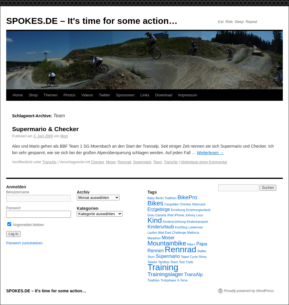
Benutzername (17, 192)
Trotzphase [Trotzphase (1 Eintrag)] (168, 280)
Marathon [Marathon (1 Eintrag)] (154, 238)
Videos (87, 95)
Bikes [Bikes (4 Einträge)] (155, 203)
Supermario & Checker (45, 129)
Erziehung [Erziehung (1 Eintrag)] (178, 210)
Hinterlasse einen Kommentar (204, 162)
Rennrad (124, 162)
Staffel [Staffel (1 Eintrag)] (201, 251)
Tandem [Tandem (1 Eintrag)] (164, 262)
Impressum (187, 95)
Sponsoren (125, 95)
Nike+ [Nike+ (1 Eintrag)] (191, 244)
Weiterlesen (210, 152)
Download (163, 95)
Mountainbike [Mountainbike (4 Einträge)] (166, 243)
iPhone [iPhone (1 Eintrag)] (179, 215)
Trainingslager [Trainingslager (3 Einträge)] (165, 274)
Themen (51, 95)
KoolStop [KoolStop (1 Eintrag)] (181, 227)
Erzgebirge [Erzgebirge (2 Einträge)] (158, 209)
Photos (69, 95)
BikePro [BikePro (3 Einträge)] (187, 197)
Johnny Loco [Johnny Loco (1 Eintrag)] (194, 215)
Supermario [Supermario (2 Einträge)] (168, 256)
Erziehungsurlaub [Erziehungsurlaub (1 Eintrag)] (198, 210)
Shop (33, 95)
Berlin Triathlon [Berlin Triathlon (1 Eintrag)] (166, 198)
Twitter (104, 95)
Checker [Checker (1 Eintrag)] (185, 204)
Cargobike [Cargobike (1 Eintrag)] (172, 204)
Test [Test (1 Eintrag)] (182, 262)
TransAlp (49, 162)
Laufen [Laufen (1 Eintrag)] (152, 232)
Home (18, 95)
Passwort (13, 208)
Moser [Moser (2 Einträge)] (168, 237)
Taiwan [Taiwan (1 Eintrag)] (152, 262)
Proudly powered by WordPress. (249, 291)
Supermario (142, 162)
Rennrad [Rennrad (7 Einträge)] (180, 249)
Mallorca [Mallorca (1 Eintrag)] (193, 232)
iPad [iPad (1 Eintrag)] (170, 215)
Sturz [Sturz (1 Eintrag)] (151, 256)
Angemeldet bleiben (25, 225)
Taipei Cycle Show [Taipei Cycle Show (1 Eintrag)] (193, 256)
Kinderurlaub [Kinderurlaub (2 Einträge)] (160, 226)
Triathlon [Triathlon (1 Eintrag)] (153, 280)
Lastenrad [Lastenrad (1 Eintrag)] (195, 227)
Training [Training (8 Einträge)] (162, 267)
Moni (64, 136)
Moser (111, 162)
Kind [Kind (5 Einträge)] (154, 220)
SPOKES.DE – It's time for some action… (91, 21)
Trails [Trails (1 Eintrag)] (189, 262)
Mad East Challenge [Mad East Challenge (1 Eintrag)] (172, 232)
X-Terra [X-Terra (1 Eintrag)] (182, 280)
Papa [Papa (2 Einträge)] (201, 243)
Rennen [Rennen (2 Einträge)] (155, 250)
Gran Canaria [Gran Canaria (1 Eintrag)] (156, 215)
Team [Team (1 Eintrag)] (174, 262)
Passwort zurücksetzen (24, 243)
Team (157, 162)
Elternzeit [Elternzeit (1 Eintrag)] (198, 204)
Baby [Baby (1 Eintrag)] (151, 198)
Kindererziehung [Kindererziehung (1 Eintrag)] (174, 221)
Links (144, 95)
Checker (97, 162)
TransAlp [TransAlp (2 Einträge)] (193, 274)
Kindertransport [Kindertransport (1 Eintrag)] (197, 221)
